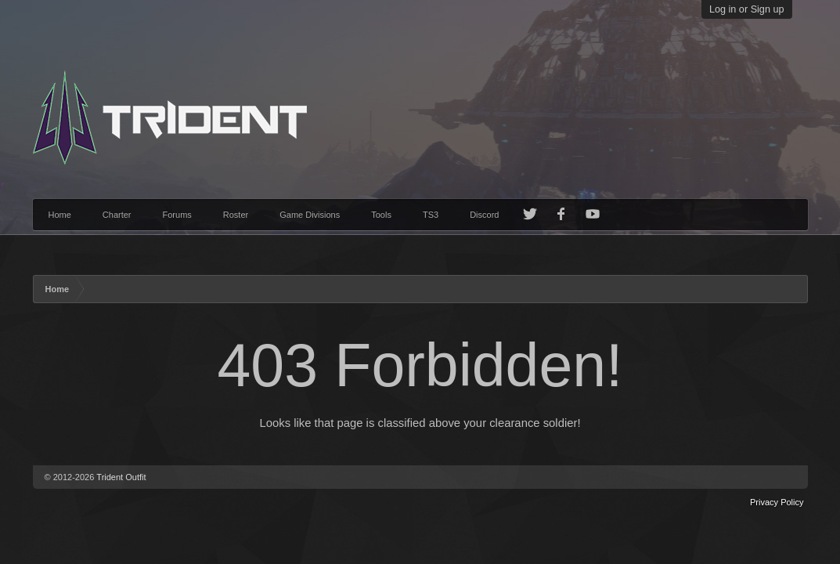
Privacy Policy (776, 502)
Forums (177, 214)
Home (60, 214)
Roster (235, 214)
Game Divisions (309, 214)
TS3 (430, 214)
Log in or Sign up (746, 9)
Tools (381, 214)
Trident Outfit (121, 477)
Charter (117, 214)
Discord (484, 214)
